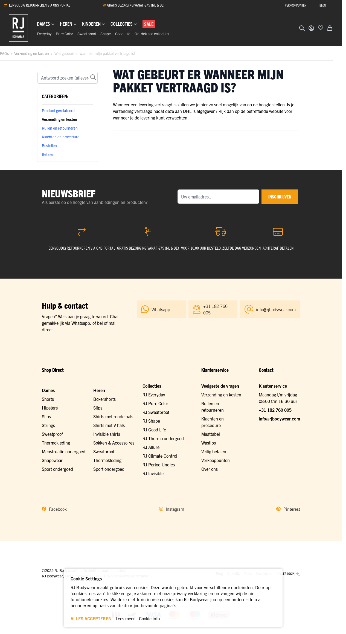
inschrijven (277, 196)
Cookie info (149, 618)
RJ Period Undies (159, 464)
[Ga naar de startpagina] (18, 28)
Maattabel (210, 434)
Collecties (152, 385)
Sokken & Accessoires (113, 442)
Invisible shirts (106, 434)
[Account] (311, 28)
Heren (99, 390)
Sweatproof (86, 33)
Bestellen (49, 145)
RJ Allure (151, 447)
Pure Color (64, 33)
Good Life (122, 33)
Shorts (48, 399)
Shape (105, 33)
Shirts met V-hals (109, 425)
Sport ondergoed (57, 469)
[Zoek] (67, 78)
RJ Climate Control (160, 455)
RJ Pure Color (155, 403)
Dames (48, 390)
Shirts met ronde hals (113, 416)
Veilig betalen (213, 451)
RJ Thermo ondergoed (163, 438)
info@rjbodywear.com (279, 418)
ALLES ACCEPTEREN (91, 618)
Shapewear (52, 460)
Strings (48, 425)
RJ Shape (151, 420)
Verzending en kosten (31, 53)
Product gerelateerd (58, 110)
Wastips (208, 442)
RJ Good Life (154, 429)
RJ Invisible (153, 473)
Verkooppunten (215, 460)
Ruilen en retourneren (60, 127)
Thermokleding (56, 442)
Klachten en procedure (60, 136)
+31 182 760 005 (275, 410)
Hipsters (50, 407)
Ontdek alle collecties (152, 33)
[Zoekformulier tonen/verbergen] (302, 28)
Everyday (44, 33)
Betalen (48, 154)
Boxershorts (104, 399)
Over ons (209, 469)
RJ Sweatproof (156, 412)
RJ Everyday (154, 394)
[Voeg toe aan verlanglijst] (320, 27)
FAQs (4, 53)
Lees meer (125, 618)
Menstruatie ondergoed (63, 451)
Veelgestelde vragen (220, 385)
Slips (46, 416)
